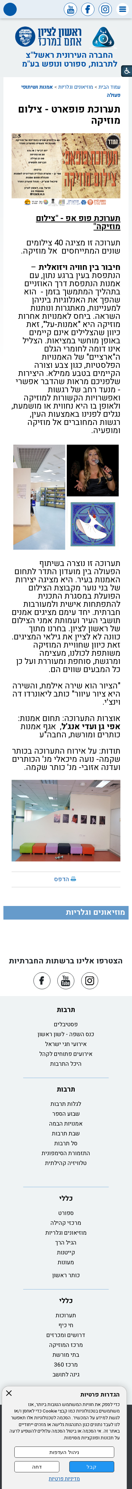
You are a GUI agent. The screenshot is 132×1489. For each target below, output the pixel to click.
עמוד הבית (109, 87)
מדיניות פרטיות (64, 1479)
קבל (92, 1467)
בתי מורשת (66, 1355)
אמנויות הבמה (66, 1123)
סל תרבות (65, 1143)
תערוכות (66, 1315)
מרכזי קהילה (65, 1223)
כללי (66, 1198)
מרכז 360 (66, 1364)
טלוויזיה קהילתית (66, 1163)
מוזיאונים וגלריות (75, 87)
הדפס (61, 879)
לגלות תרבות (65, 1104)
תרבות (66, 1010)
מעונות (66, 1262)
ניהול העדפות (64, 1452)
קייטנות (66, 1252)
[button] (122, 9)
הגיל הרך (65, 1242)
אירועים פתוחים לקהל (65, 1054)
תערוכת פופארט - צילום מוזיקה (69, 115)
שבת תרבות (66, 1133)
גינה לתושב (66, 1374)
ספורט (66, 1213)
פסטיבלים (66, 1024)
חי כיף (65, 1325)
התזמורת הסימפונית (66, 1153)
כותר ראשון (66, 1275)
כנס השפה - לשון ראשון (66, 1034)
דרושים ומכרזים (65, 1335)
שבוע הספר (66, 1114)
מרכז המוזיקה (66, 1345)
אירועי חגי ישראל (66, 1044)
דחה (37, 1467)
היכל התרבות (66, 1064)
